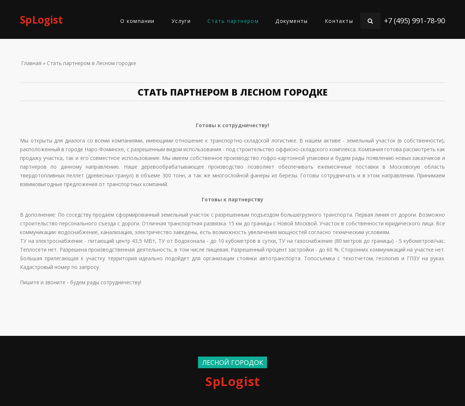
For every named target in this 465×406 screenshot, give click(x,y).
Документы (291, 20)
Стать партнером (233, 20)
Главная (31, 63)
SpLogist (41, 20)
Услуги (181, 20)
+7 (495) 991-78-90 (414, 20)
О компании (137, 20)
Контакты (339, 20)
